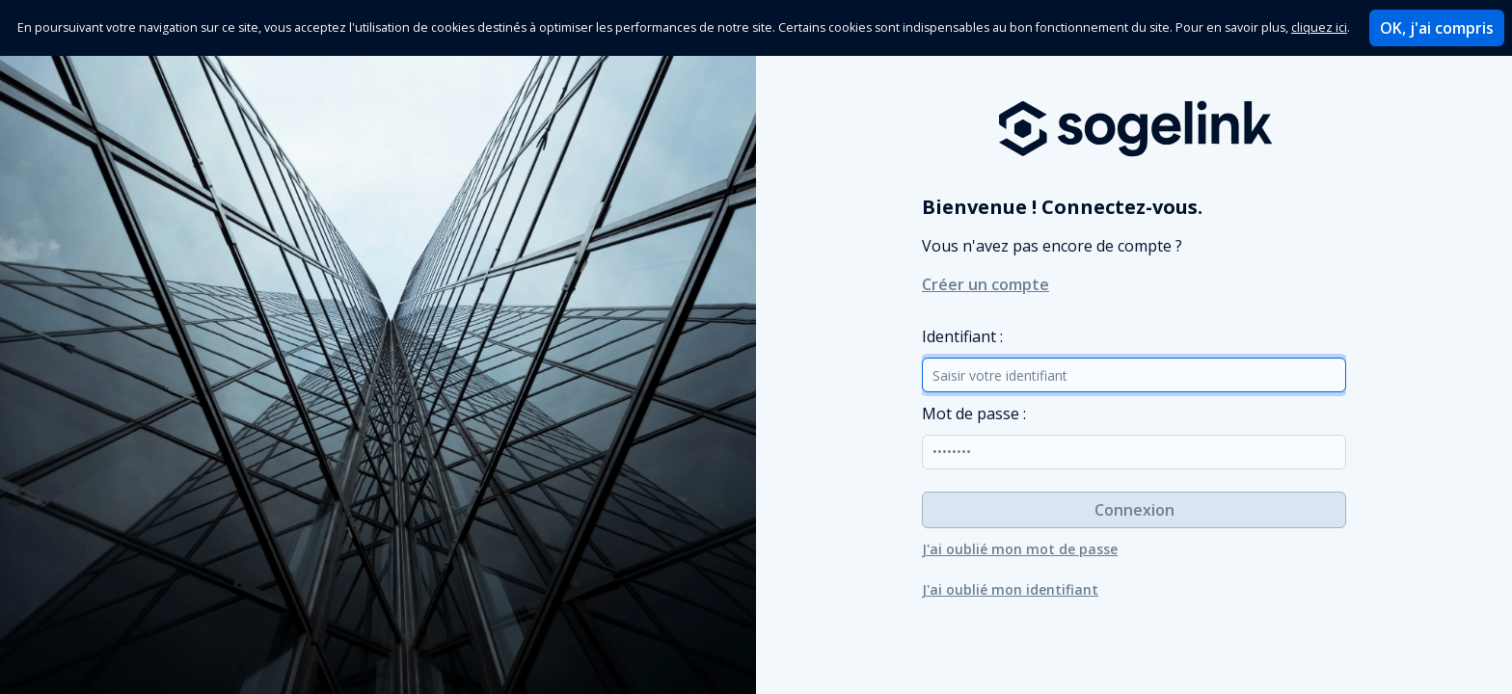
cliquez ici (1319, 27)
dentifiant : (962, 336)
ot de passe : (974, 413)
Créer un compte (985, 284)
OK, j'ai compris (1437, 28)
